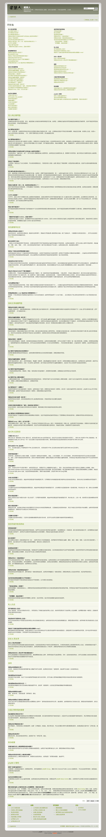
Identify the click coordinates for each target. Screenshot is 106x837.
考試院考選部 (15, 812)
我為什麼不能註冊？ (13, 45)
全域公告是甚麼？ (13, 102)
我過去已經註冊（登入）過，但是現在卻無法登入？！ (22, 41)
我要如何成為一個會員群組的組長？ (63, 38)
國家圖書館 (59, 807)
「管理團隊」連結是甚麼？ (61, 43)
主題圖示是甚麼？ (13, 109)
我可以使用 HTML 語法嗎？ (15, 97)
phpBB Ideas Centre (62, 779)
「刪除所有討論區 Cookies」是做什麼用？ (19, 46)
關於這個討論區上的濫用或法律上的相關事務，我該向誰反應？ (71, 99)
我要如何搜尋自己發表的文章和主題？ (64, 73)
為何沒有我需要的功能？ (60, 97)
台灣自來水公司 (15, 821)
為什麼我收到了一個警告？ (15, 82)
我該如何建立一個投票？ (14, 74)
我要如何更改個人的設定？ (15, 52)
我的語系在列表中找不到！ (15, 57)
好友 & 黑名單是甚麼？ (60, 58)
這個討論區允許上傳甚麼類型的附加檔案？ (65, 88)
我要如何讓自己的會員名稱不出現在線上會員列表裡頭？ (23, 36)
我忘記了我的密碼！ (13, 38)
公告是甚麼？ (11, 104)
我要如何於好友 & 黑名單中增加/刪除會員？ (65, 60)
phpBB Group (46, 769)
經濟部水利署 (15, 814)
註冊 (92, 20)
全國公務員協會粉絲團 (39, 819)
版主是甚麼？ (57, 32)
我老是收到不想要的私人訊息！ (62, 50)
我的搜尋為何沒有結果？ (60, 67)
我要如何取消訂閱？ (59, 82)
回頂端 (11, 125)
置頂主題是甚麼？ (13, 105)
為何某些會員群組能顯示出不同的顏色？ (65, 39)
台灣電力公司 (15, 819)
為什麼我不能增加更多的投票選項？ (17, 75)
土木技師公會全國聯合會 (40, 807)
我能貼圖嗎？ (11, 100)
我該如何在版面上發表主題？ (16, 68)
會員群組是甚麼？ (59, 34)
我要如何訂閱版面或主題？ (61, 80)
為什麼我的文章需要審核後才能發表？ (18, 87)
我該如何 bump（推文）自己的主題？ (18, 89)
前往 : (84, 800)
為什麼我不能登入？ (13, 31)
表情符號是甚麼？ (13, 98)
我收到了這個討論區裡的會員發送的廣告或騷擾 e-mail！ (69, 52)
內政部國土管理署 (16, 816)
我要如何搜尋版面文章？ (60, 66)
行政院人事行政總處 (17, 810)
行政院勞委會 (37, 814)
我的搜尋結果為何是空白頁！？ (62, 69)
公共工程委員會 (15, 807)
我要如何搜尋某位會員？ (60, 71)
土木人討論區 (82, 809)
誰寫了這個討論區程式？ (60, 95)
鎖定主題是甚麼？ (13, 107)
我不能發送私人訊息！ (60, 49)
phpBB (40, 831)
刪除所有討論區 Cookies (72, 826)
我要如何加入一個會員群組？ (62, 36)
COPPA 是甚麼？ (12, 43)
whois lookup (81, 789)
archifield (81, 807)
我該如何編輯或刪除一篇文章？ (16, 70)
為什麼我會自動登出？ (14, 34)
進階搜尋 (95, 10)
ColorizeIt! (70, 831)
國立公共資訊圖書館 (61, 810)
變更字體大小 (96, 16)
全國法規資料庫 (60, 814)
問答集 (87, 20)
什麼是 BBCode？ (13, 95)
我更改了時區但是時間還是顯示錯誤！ (18, 56)
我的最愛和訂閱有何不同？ (61, 79)
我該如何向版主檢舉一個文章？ (16, 84)
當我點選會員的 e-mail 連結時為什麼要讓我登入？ (21, 62)
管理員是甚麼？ (58, 31)
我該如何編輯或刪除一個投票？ (16, 77)
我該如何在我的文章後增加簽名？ (17, 72)
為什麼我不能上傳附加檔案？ (16, 80)
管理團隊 (62, 826)
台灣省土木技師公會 (39, 810)
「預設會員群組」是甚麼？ (61, 41)
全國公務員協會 (37, 812)
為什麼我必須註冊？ (13, 32)
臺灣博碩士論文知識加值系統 (64, 812)
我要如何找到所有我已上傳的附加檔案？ (65, 90)
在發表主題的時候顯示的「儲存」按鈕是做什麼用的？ (22, 86)
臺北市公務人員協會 (39, 816)
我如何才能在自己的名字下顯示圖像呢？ (19, 59)
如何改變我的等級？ (13, 61)
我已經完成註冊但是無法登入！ (16, 39)
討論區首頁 (13, 16)
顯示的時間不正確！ (13, 54)
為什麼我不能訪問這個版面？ (16, 79)
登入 (97, 20)
